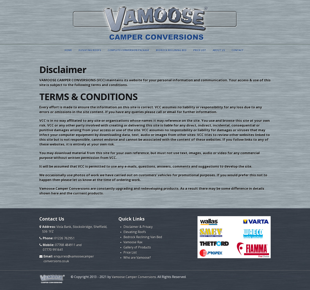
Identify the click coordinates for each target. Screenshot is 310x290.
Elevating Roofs (134, 232)
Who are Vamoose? (137, 257)
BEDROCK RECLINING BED (171, 50)
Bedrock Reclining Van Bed (142, 237)
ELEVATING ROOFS (90, 50)
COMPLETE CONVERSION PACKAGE (128, 50)
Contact (238, 50)
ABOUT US (219, 50)
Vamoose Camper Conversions (134, 277)
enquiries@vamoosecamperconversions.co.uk (68, 258)
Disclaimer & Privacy (138, 226)
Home (68, 50)
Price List (130, 252)
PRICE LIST (199, 50)
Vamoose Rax (132, 242)
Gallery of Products (137, 247)
